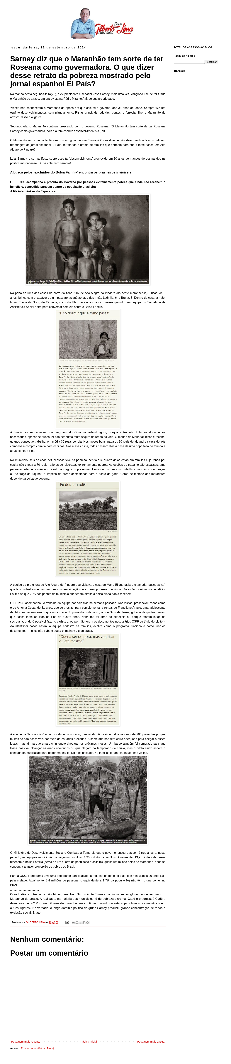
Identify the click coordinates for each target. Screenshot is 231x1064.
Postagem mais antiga (150, 1041)
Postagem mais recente (25, 1041)
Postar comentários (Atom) (37, 1048)
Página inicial (88, 1041)
